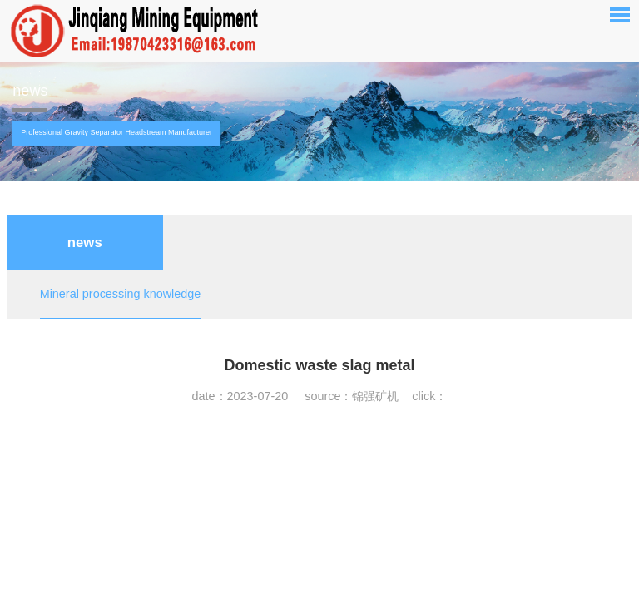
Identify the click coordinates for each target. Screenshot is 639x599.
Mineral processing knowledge (120, 293)
